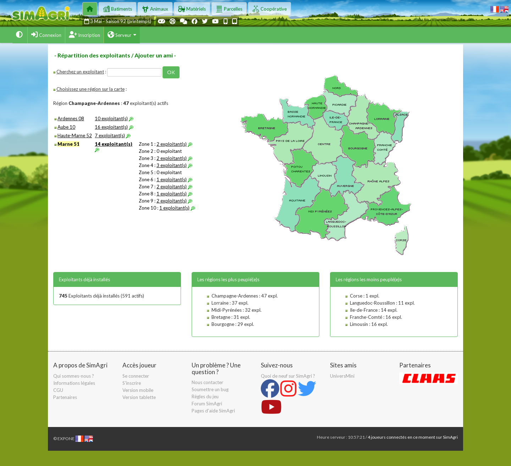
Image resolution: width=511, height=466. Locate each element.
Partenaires (65, 397)
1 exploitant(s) (171, 179)
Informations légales (74, 383)
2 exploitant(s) (171, 144)
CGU (58, 390)
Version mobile (137, 390)
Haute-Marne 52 (74, 135)
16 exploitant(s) (111, 127)
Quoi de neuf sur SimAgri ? (288, 376)
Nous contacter (207, 382)
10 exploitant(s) (111, 118)
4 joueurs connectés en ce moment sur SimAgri (413, 437)
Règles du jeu (205, 396)
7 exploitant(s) (110, 135)
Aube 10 (66, 127)
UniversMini (342, 376)
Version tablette (139, 397)
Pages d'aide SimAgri (213, 411)
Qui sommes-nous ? (73, 376)
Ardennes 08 (70, 118)
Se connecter (135, 376)
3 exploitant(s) (171, 165)
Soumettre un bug (210, 389)
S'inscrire (131, 383)
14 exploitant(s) (113, 144)
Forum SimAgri (207, 403)
